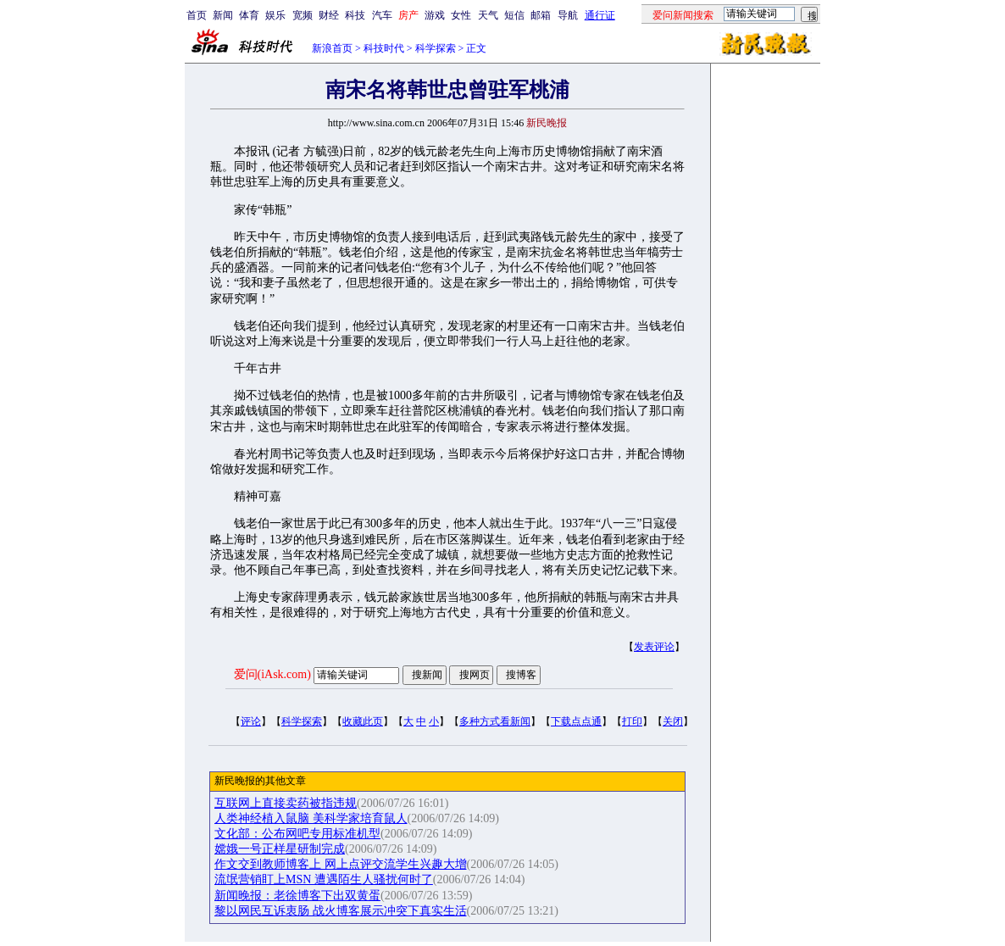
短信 (514, 15)
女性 (461, 15)
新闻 (223, 15)
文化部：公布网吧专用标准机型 (297, 833)
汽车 (382, 15)
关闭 (673, 721)
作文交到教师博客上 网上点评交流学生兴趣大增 (340, 864)
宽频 (302, 15)
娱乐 (275, 15)
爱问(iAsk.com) (272, 674)
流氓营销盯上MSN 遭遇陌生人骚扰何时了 (323, 879)
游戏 (435, 15)
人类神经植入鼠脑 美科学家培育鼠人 (311, 818)
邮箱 (540, 15)
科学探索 (435, 48)
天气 (488, 15)
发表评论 (654, 647)
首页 (196, 15)
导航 (568, 15)
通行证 (600, 15)
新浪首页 (332, 48)
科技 (355, 15)
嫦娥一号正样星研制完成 (279, 849)
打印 (632, 721)
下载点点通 (576, 721)
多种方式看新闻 (494, 721)
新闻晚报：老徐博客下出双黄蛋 (297, 895)
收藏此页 (362, 721)
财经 (329, 15)
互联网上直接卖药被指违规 (285, 803)
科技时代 (384, 48)
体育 (249, 15)
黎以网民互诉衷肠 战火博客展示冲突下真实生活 (340, 910)
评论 (251, 721)
